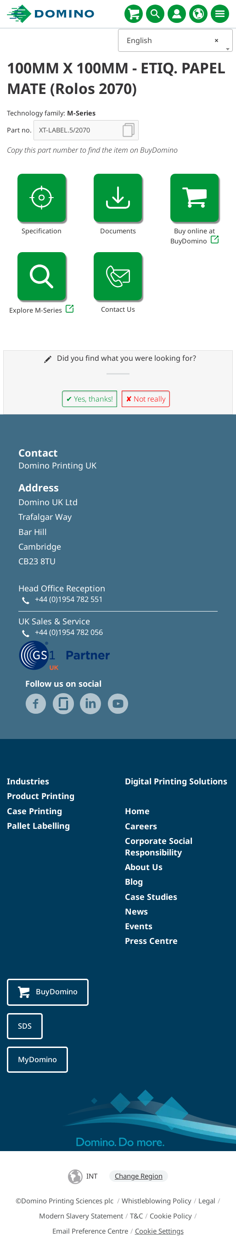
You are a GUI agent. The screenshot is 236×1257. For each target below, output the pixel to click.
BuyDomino (48, 992)
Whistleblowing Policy (156, 1200)
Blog (134, 881)
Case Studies (151, 896)
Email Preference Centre (90, 1230)
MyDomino (37, 1059)
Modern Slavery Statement (81, 1215)
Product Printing (40, 795)
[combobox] (175, 40)
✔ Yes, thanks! (89, 399)
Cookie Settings (159, 1230)
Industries (28, 781)
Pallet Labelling (38, 825)
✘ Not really (146, 399)
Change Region (139, 1175)
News (136, 911)
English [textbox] (173, 40)
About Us (144, 866)
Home (137, 810)
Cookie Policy (171, 1215)
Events (138, 926)
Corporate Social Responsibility (158, 846)
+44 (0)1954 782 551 (69, 599)
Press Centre (151, 940)
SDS (25, 1026)
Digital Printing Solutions (176, 781)
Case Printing (34, 810)
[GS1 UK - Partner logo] (64, 654)
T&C (136, 1215)
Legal (206, 1200)
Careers (141, 826)
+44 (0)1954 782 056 (69, 632)
